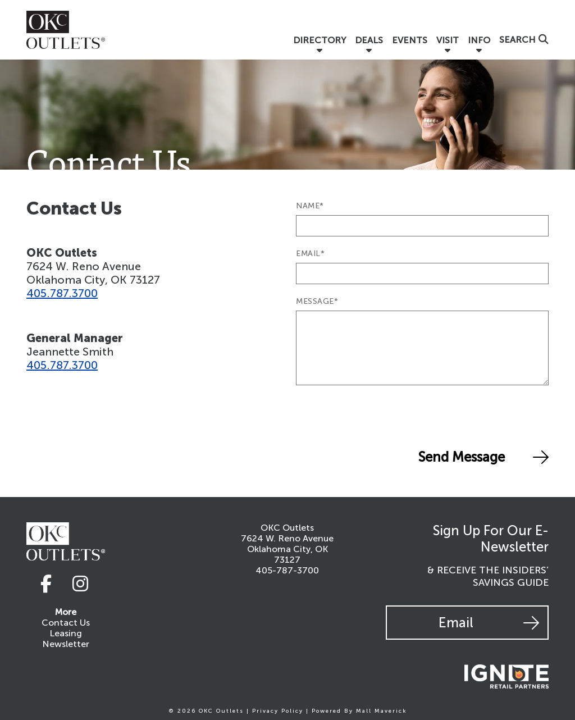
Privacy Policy (277, 711)
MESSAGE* (317, 301)
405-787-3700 (287, 570)
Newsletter (65, 644)
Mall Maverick (381, 711)
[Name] (422, 225)
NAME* (310, 206)
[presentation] (381, 416)
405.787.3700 (62, 293)
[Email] (422, 273)
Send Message (483, 457)
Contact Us (66, 622)
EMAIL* (310, 253)
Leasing (65, 633)
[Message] (422, 348)
